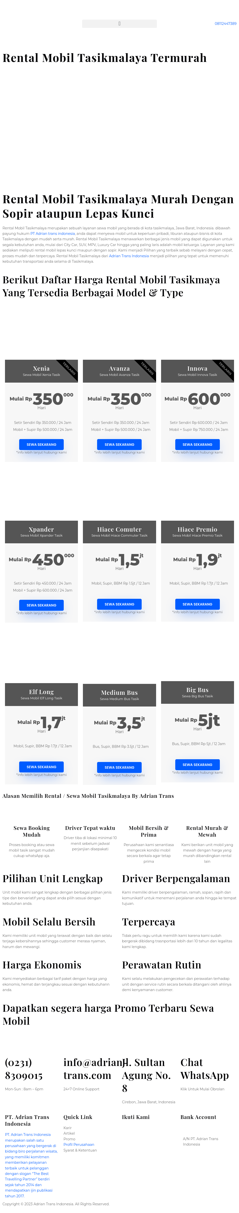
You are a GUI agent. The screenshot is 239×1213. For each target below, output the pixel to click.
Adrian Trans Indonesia (129, 256)
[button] (119, 24)
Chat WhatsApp (204, 1068)
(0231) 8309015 (24, 1068)
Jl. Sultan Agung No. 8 (146, 1074)
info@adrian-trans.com (95, 1068)
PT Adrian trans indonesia (52, 233)
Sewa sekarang (41, 444)
